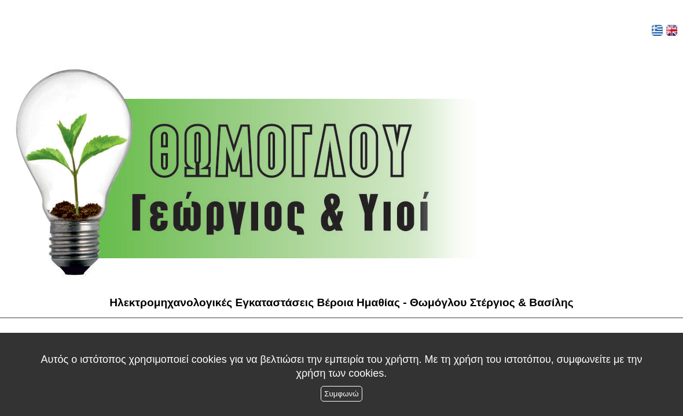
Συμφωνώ (341, 393)
